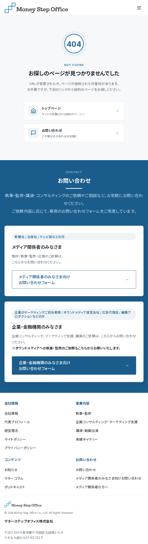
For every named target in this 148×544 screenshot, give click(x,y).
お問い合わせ (86, 469)
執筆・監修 (83, 413)
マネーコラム (14, 478)
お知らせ (10, 469)
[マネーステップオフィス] (36, 7)
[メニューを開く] (139, 7)
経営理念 (11, 430)
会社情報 (11, 413)
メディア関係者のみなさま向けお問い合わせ (108, 478)
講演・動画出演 (87, 430)
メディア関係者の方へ (92, 486)
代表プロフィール (17, 421)
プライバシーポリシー (20, 447)
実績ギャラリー (87, 439)
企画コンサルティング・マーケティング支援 (107, 421)
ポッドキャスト (14, 486)
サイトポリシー (15, 439)
